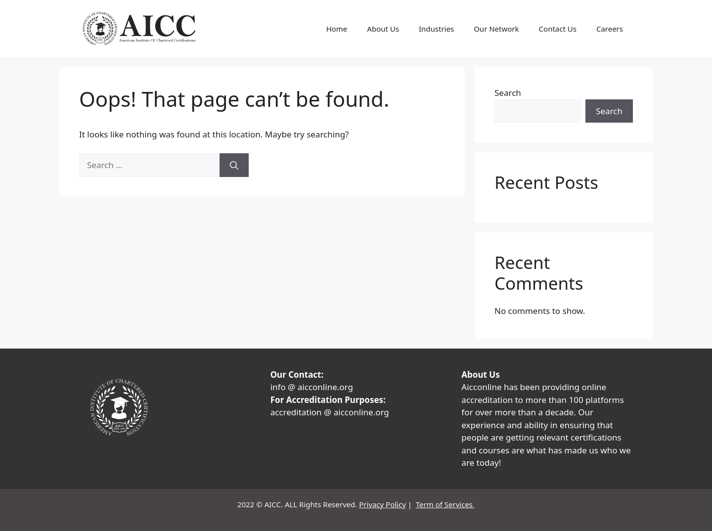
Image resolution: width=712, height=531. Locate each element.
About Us (383, 29)
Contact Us (558, 29)
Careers (609, 29)
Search (507, 92)
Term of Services (445, 504)
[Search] (234, 165)
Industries (436, 29)
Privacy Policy (382, 504)
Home (337, 29)
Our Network (496, 29)
